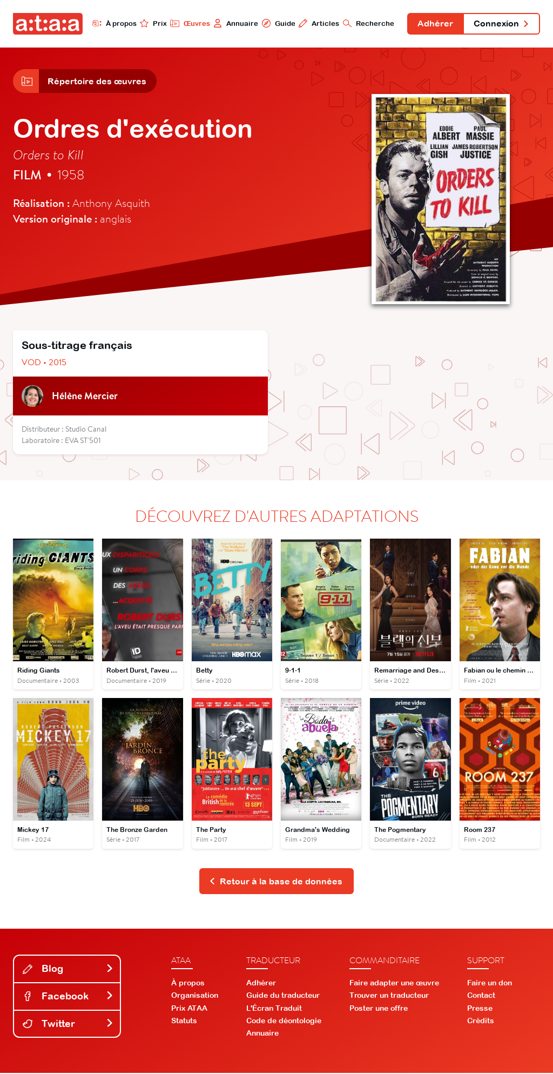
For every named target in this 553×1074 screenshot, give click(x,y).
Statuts (184, 1021)
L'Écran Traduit (274, 1008)
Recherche (367, 23)
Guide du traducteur (283, 996)
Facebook (68, 997)
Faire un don (489, 983)
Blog (68, 969)
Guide (277, 23)
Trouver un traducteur (389, 996)
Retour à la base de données (275, 882)
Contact (481, 996)
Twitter (68, 1024)
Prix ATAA (189, 1008)
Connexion (501, 24)
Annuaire (234, 23)
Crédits (480, 1021)
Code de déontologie (283, 1021)
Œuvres (188, 23)
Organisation (194, 996)
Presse (480, 1008)
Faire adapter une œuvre (394, 983)
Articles (318, 23)
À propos (113, 23)
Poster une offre (378, 1008)
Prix (152, 23)
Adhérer (435, 24)
